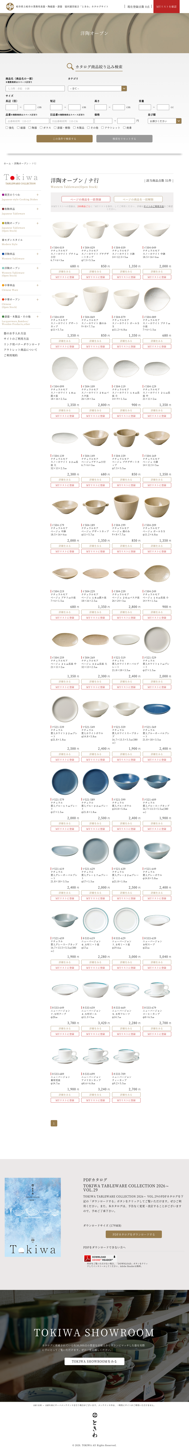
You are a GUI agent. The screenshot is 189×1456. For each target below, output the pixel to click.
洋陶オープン (21, 163)
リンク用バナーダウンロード (22, 344)
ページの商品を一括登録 (85, 199)
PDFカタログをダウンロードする (134, 1234)
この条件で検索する (64, 138)
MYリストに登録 (65, 277)
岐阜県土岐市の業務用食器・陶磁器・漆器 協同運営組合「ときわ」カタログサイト (62, 6)
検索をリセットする (124, 138)
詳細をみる (65, 271)
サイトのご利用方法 (16, 338)
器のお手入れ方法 (15, 333)
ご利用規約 (11, 355)
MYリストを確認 (166, 6)
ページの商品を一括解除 (138, 199)
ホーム (7, 163)
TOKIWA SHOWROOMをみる (94, 1361)
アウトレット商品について (20, 349)
